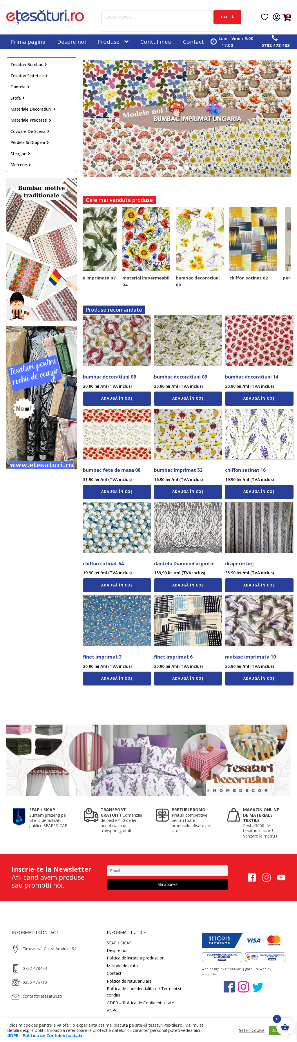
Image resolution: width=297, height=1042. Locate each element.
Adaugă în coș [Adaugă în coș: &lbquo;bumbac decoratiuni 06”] (117, 398)
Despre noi (71, 41)
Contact (193, 41)
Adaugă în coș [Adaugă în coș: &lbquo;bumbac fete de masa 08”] (117, 491)
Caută (227, 16)
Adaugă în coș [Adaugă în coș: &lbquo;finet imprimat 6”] (188, 678)
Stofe (17, 98)
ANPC (112, 1010)
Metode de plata (122, 965)
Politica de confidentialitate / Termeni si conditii (144, 992)
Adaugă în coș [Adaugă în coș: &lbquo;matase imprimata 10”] (259, 678)
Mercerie (20, 164)
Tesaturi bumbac (28, 64)
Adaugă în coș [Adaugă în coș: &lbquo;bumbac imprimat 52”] (188, 491)
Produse (108, 41)
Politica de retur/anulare (129, 981)
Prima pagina (28, 41)
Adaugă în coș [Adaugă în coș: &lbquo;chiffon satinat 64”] (117, 585)
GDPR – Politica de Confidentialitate (140, 1003)
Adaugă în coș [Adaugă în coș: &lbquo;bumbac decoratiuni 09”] (188, 398)
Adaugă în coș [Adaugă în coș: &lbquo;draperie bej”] (259, 585)
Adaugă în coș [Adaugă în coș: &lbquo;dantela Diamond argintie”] (188, 585)
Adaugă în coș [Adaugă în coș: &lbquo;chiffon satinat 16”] (259, 491)
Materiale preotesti (31, 120)
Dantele (20, 86)
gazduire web (256, 969)
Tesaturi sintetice (29, 75)
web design (211, 969)
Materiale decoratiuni (33, 109)
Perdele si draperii (29, 142)
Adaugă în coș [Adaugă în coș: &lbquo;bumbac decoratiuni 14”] (259, 398)
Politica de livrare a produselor (135, 958)
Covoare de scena (30, 131)
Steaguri (20, 153)
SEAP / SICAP (119, 943)
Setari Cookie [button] (252, 1030)
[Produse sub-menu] (127, 41)
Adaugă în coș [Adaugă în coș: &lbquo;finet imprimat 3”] (117, 678)
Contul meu (155, 41)
